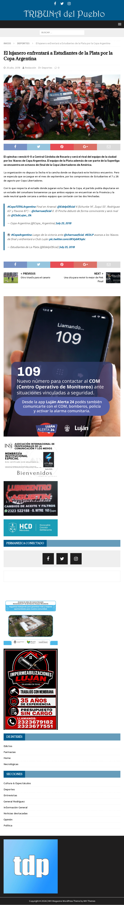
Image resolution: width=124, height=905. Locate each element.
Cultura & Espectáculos (17, 783)
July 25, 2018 (63, 223)
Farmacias (10, 752)
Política (8, 825)
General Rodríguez (14, 801)
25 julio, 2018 (13, 68)
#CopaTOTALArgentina (21, 206)
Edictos (8, 746)
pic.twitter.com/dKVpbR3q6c (67, 239)
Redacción (30, 68)
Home (7, 758)
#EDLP (89, 235)
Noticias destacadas (16, 813)
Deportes (47, 68)
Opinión (8, 819)
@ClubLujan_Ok (21, 215)
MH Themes (89, 901)
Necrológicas (11, 764)
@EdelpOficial (66, 206)
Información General (15, 807)
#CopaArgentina (21, 235)
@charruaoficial (41, 211)
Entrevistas (10, 795)
